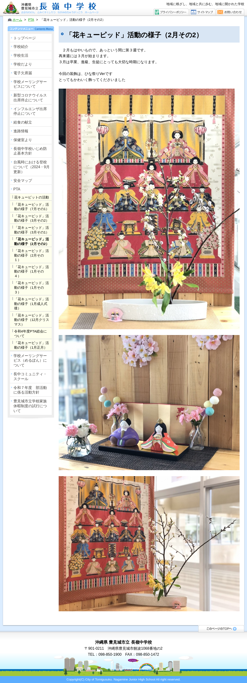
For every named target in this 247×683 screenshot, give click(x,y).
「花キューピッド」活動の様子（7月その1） (31, 206)
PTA (16, 189)
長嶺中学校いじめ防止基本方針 (30, 151)
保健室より (22, 140)
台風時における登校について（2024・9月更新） (31, 167)
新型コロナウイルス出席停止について (30, 97)
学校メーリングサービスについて (30, 84)
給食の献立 (22, 122)
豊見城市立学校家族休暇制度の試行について (30, 406)
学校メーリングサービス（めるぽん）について (30, 360)
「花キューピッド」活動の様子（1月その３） (31, 287)
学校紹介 (20, 47)
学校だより (22, 64)
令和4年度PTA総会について (30, 333)
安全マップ (22, 181)
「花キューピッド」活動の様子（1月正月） (31, 345)
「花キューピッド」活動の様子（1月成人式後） (31, 303)
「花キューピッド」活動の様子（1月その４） (31, 271)
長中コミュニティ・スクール (30, 376)
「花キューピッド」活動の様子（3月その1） (31, 230)
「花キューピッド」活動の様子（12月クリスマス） (31, 319)
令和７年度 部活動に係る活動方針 (30, 390)
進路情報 (20, 131)
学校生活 (20, 55)
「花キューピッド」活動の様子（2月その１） (31, 255)
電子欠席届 (22, 73)
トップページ (24, 38)
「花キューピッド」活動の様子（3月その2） (31, 218)
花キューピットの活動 (31, 197)
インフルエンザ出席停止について (30, 111)
